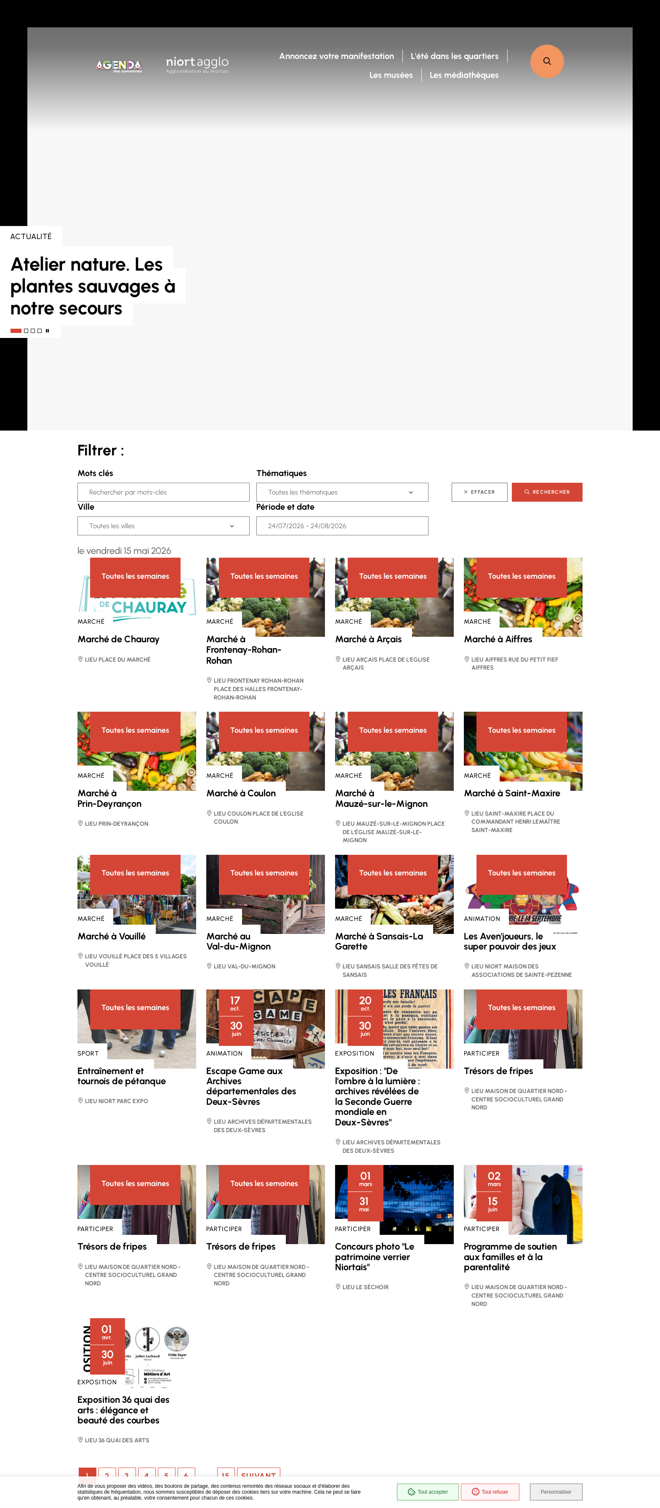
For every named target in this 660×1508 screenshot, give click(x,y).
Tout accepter (428, 1492)
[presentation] (330, 229)
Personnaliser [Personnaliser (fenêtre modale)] (556, 1492)
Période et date (285, 507)
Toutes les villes (112, 526)
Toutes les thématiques (303, 492)
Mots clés (95, 473)
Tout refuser (490, 1492)
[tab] (16, 331)
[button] (547, 61)
